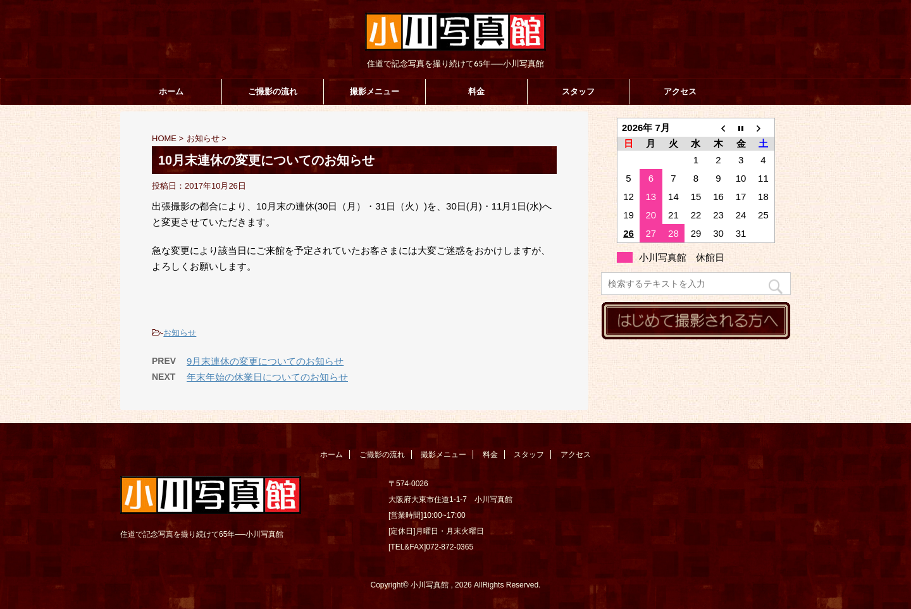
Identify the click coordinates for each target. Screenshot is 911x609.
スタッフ (578, 91)
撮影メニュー (374, 91)
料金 (476, 91)
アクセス (680, 91)
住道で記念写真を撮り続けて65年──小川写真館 (201, 534)
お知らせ (179, 332)
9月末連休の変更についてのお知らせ (265, 361)
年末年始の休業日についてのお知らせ (267, 377)
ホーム (171, 91)
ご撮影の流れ (272, 91)
